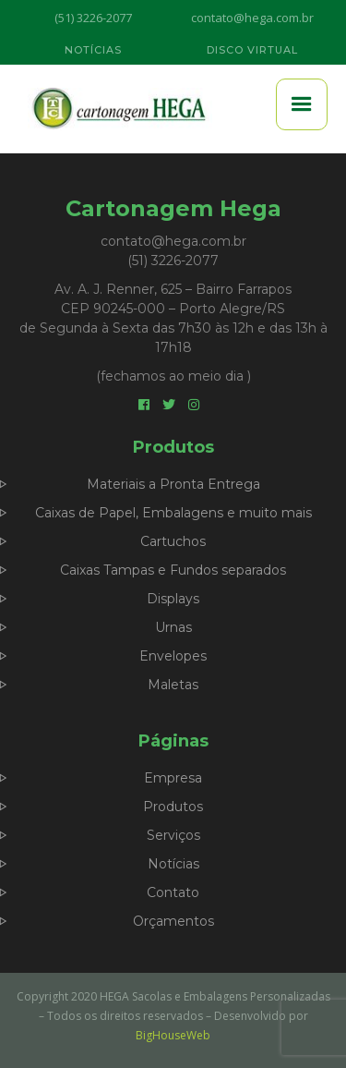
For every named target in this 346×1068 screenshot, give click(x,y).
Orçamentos (173, 921)
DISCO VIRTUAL (252, 49)
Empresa (173, 778)
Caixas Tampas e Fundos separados (173, 570)
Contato (173, 892)
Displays (173, 598)
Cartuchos (173, 541)
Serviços (173, 835)
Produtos (173, 806)
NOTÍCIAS (93, 49)
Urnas (173, 627)
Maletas (173, 684)
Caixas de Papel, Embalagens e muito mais (173, 512)
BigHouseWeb (173, 1035)
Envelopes (173, 656)
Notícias (173, 864)
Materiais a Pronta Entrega (173, 484)
